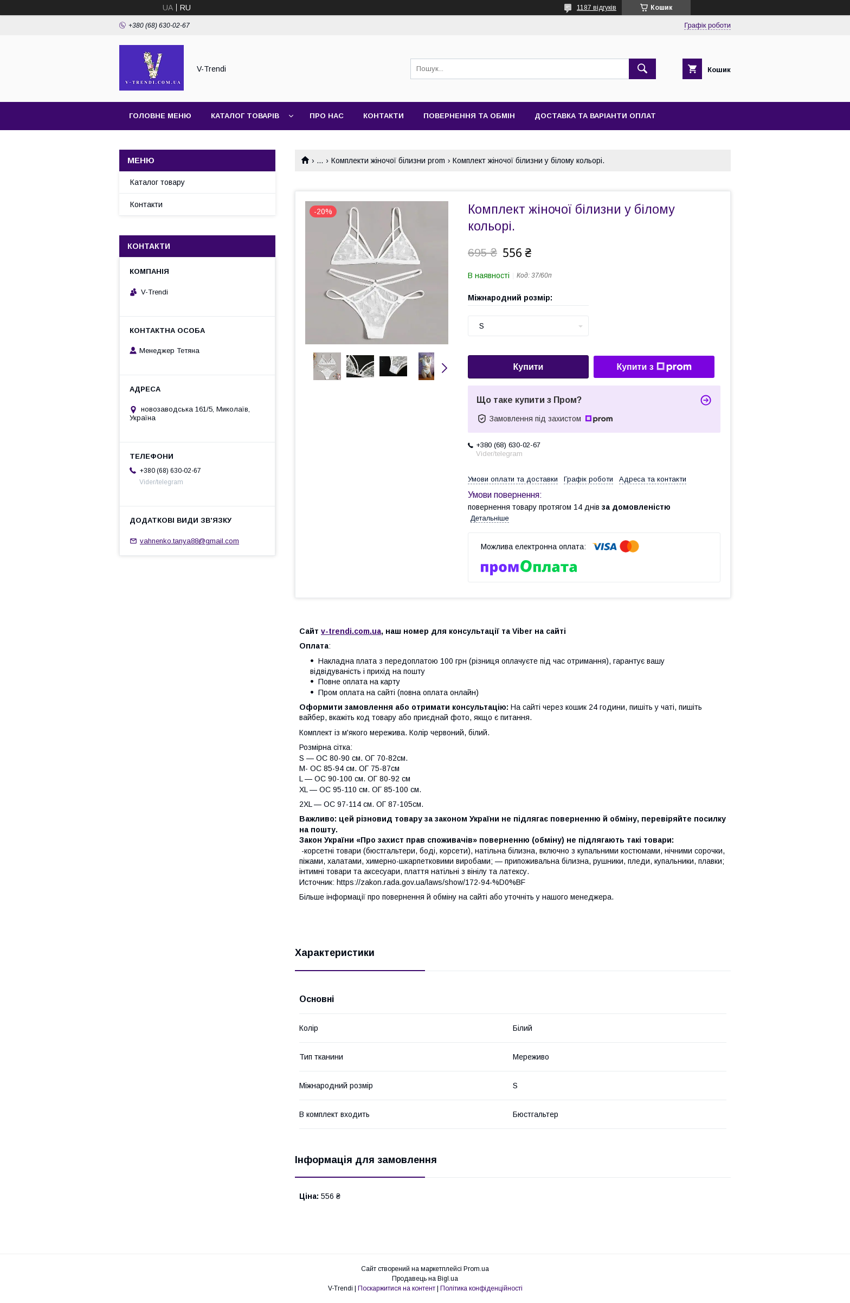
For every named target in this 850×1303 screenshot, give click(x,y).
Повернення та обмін (469, 116)
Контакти (383, 116)
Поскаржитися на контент (396, 1288)
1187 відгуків (596, 7)
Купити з (653, 367)
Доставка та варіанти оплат (595, 116)
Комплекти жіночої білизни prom (388, 160)
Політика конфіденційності (481, 1288)
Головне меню (160, 116)
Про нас (327, 116)
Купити (528, 366)
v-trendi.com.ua (351, 631)
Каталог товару (157, 182)
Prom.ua (476, 1269)
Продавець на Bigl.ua (425, 1278)
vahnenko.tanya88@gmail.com (189, 541)
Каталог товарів (245, 116)
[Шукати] (642, 69)
